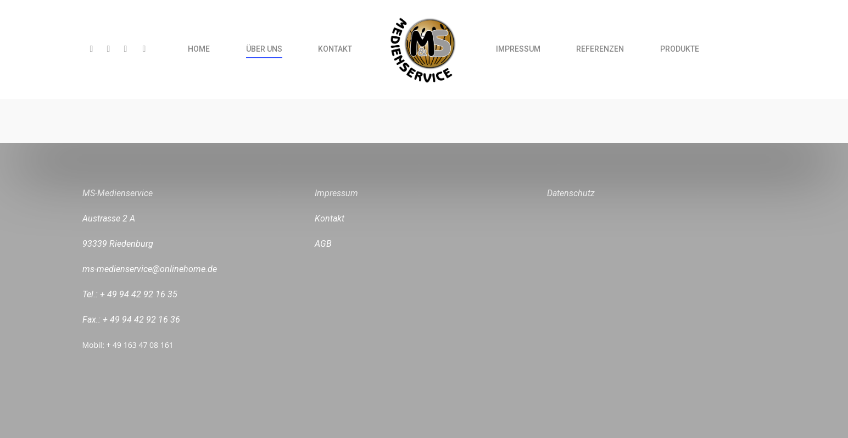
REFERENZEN (600, 49)
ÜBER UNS (264, 49)
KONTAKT (335, 49)
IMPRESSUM (518, 49)
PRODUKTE (679, 49)
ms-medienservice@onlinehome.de (149, 269)
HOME (199, 49)
